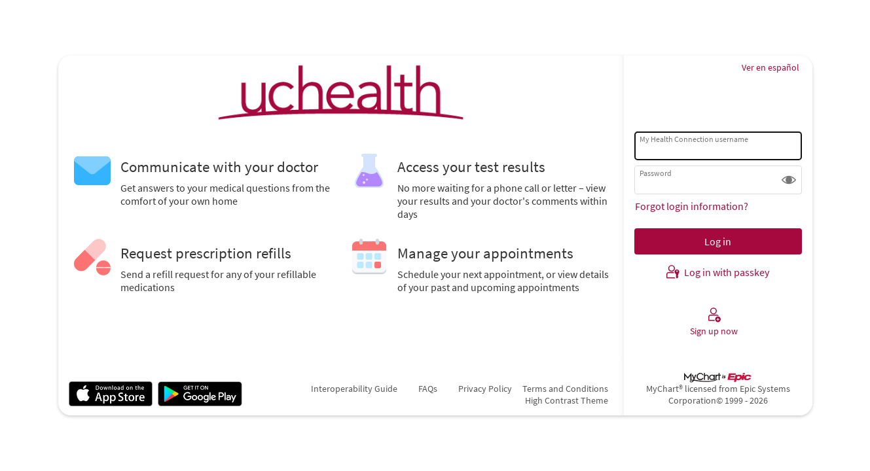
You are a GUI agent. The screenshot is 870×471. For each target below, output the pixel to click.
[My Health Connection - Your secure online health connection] (340, 92)
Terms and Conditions (565, 388)
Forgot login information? (691, 206)
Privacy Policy (485, 388)
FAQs (427, 388)
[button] (788, 180)
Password (656, 173)
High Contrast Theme (566, 400)
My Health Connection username (694, 139)
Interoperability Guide (354, 388)
